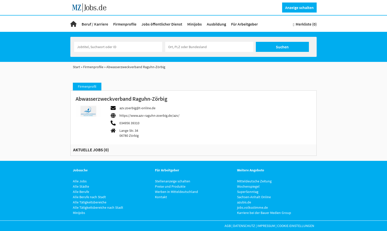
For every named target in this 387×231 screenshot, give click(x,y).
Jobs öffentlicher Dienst (161, 24)
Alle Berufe (81, 191)
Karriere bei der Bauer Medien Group (264, 212)
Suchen (282, 46)
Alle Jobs (80, 181)
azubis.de (244, 202)
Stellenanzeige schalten (172, 181)
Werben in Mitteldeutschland (176, 191)
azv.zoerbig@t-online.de (137, 108)
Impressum (266, 225)
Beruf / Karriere (95, 24)
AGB (228, 225)
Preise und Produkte (170, 186)
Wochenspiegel (248, 186)
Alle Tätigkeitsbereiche (89, 202)
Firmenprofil (87, 86)
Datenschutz (244, 225)
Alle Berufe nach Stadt (89, 197)
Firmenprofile (124, 24)
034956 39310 (129, 123)
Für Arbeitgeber (244, 24)
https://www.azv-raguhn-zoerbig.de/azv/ (149, 115)
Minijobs (194, 24)
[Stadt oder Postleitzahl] (209, 47)
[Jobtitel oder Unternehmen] (118, 47)
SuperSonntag (247, 191)
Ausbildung (216, 24)
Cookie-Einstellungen (295, 225)
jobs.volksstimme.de (252, 207)
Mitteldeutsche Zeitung (254, 181)
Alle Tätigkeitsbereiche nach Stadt (98, 207)
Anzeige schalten (299, 7)
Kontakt (161, 197)
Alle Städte (81, 186)
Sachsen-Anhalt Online (254, 197)
